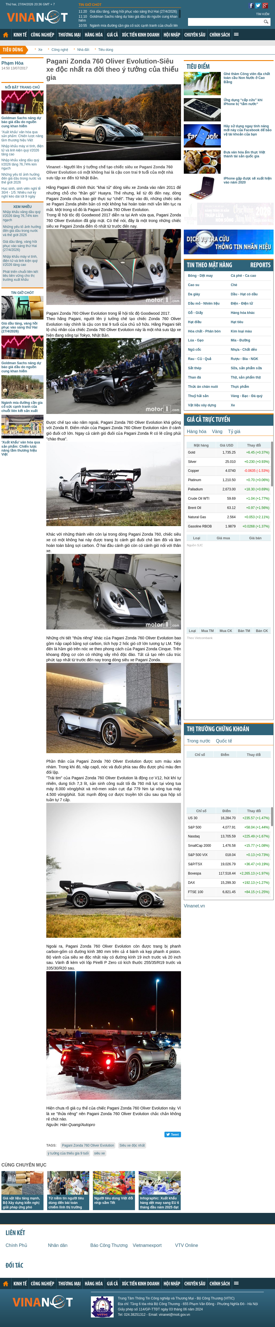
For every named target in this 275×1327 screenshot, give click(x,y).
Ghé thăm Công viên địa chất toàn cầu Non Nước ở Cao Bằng (247, 78)
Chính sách (220, 35)
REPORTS (260, 265)
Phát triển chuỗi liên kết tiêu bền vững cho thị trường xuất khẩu (20, 276)
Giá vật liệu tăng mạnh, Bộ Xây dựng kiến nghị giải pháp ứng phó (21, 1202)
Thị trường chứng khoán (218, 729)
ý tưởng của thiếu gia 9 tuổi (68, 1153)
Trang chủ (5, 34)
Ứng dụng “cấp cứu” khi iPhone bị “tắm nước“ (243, 102)
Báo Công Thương (109, 1245)
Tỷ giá (234, 431)
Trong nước (198, 741)
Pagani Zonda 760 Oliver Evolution (88, 1145)
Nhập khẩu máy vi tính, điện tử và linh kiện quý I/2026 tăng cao (22, 150)
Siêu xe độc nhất (132, 1145)
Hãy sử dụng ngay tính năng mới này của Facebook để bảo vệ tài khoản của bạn (248, 130)
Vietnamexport (147, 1245)
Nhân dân (57, 1245)
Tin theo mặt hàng (209, 265)
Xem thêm (236, 34)
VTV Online (186, 1245)
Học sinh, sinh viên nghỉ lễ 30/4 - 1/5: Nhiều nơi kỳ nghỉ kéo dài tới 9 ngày (21, 193)
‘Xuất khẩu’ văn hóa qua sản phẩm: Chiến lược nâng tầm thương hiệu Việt (22, 136)
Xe (40, 50)
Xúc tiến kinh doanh (140, 35)
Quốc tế (224, 741)
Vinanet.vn (194, 905)
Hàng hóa (94, 35)
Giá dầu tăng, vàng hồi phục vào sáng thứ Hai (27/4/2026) (128, 11)
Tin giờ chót (90, 5)
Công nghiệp (42, 35)
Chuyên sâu (194, 35)
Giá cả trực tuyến (208, 420)
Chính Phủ (16, 1245)
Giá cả (112, 35)
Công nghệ (60, 50)
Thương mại (69, 35)
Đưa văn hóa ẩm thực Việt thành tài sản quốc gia (244, 154)
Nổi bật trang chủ (22, 87)
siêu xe (99, 1153)
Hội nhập (172, 35)
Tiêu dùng (13, 50)
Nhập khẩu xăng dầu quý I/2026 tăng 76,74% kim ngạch (20, 164)
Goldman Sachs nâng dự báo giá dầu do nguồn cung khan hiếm (128, 18)
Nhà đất (83, 50)
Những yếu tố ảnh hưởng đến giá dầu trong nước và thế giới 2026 (21, 179)
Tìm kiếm (262, 14)
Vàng (217, 431)
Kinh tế (20, 35)
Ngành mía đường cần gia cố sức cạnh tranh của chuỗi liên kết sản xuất (129, 27)
